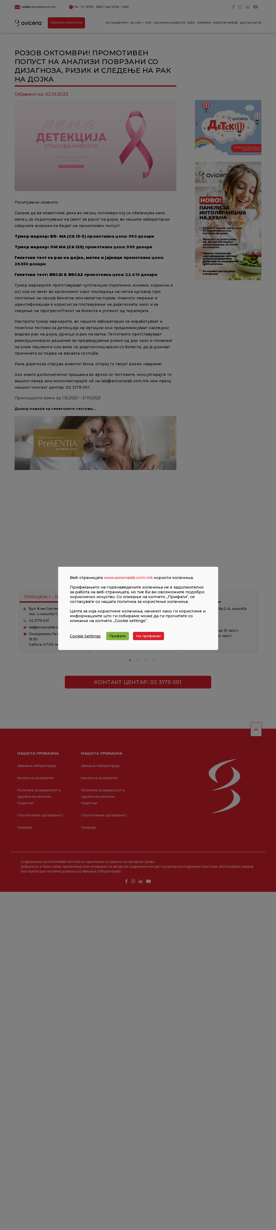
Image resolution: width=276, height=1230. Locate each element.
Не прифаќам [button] (148, 636)
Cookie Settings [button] (85, 636)
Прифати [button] (117, 636)
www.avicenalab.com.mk (128, 577)
